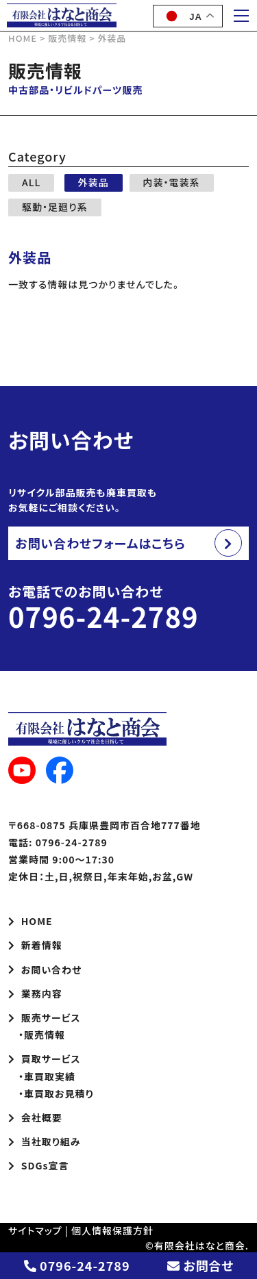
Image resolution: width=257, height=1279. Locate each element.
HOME (30, 921)
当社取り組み (44, 1141)
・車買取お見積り (51, 1093)
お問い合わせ (45, 969)
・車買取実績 (41, 1076)
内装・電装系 (171, 182)
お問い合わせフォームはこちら (100, 543)
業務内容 (35, 993)
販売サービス (44, 1017)
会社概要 (35, 1117)
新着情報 (35, 945)
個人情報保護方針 (112, 1230)
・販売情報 (36, 1034)
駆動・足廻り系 (55, 207)
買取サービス (44, 1058)
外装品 (93, 182)
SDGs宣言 (38, 1165)
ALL (31, 182)
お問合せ (200, 1265)
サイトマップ (35, 1230)
